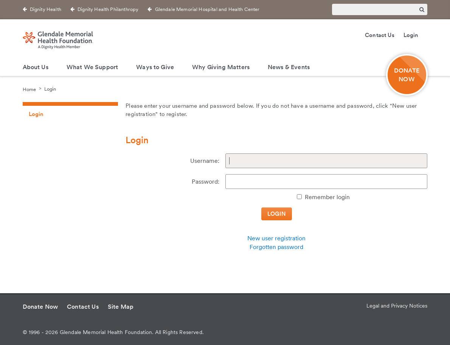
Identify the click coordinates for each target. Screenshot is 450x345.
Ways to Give (155, 67)
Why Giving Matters (221, 67)
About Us (35, 67)
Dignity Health (45, 9)
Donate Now (40, 306)
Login (411, 35)
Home (29, 89)
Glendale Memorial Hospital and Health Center (207, 9)
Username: (204, 160)
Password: (205, 181)
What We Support (92, 67)
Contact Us (379, 35)
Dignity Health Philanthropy (108, 9)
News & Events (289, 67)
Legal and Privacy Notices (396, 306)
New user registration (276, 238)
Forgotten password (276, 247)
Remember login (327, 197)
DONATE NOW (406, 75)
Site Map (120, 306)
